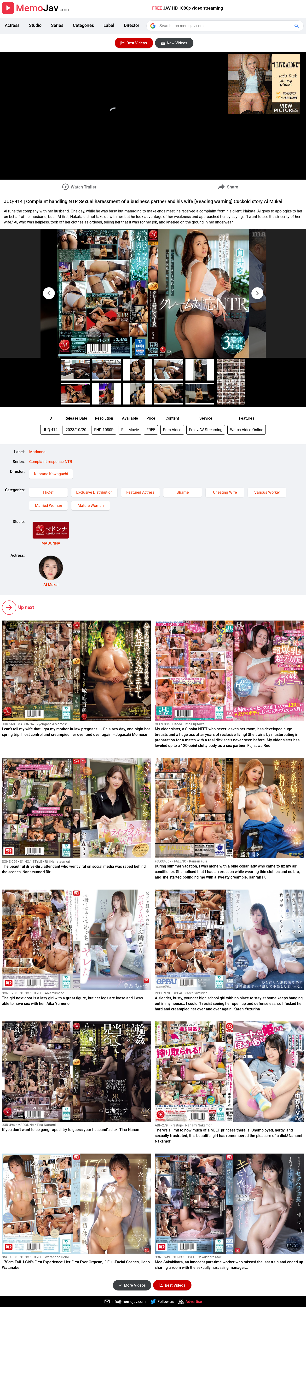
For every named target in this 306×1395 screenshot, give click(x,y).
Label (109, 25)
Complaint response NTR (50, 461)
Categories (83, 25)
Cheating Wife (225, 492)
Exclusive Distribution (94, 492)
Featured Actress (140, 492)
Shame (183, 492)
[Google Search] (297, 26)
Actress (12, 25)
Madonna (37, 452)
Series (57, 25)
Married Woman (48, 505)
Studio (35, 25)
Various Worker (267, 492)
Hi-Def (48, 492)
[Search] (225, 26)
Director (131, 25)
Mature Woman (91, 505)
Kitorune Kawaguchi (51, 474)
